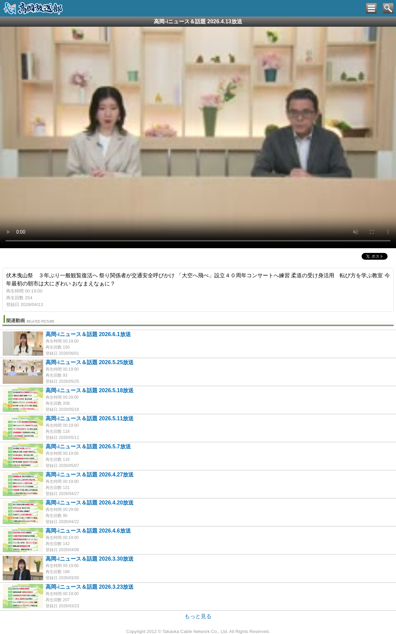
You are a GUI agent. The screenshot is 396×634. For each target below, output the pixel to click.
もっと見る (198, 616)
